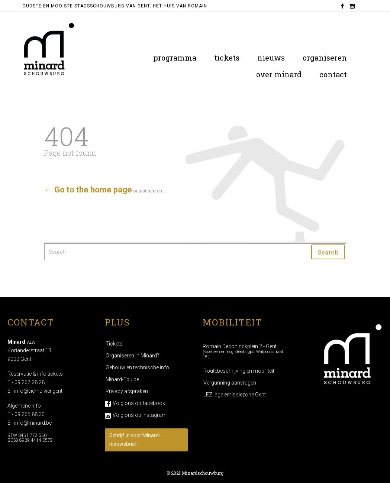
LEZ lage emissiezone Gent (234, 395)
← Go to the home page (88, 189)
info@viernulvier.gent (38, 391)
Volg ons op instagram (140, 415)
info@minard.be (33, 423)
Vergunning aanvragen (229, 383)
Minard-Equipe (122, 379)
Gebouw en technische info (137, 367)
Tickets (114, 344)
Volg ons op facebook (139, 403)
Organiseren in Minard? (132, 356)
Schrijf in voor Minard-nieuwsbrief (135, 439)
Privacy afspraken (127, 391)
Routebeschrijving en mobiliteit (238, 371)
